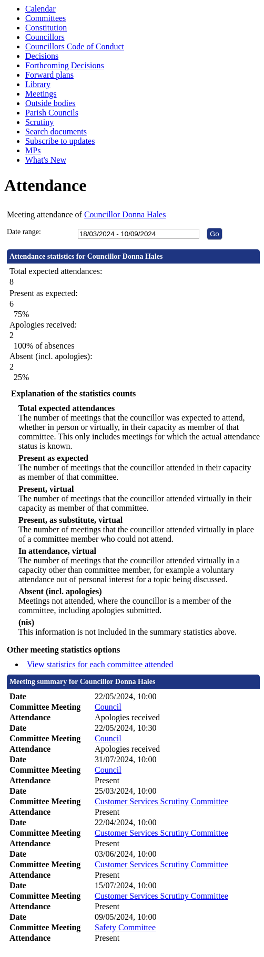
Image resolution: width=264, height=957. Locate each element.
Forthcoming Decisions (64, 65)
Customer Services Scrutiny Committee (161, 801)
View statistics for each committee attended (100, 664)
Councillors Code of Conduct (74, 46)
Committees (45, 18)
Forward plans (49, 74)
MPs (32, 150)
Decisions (41, 55)
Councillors (45, 37)
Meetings (41, 93)
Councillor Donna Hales (125, 214)
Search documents (56, 131)
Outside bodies (50, 103)
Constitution (46, 27)
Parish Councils (51, 112)
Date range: (24, 232)
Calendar (40, 8)
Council (108, 706)
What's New (45, 159)
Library (37, 84)
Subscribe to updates (60, 140)
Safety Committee (125, 927)
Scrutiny (39, 122)
